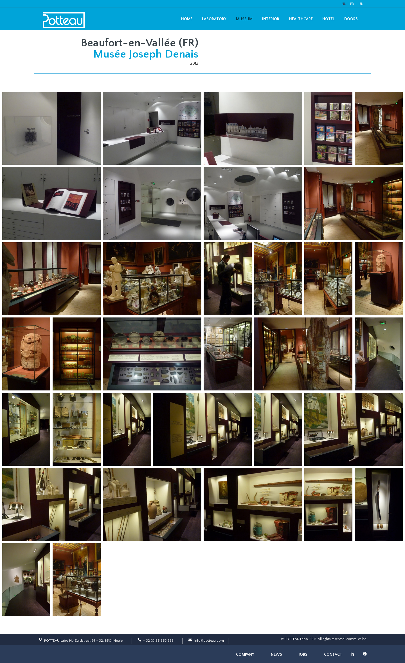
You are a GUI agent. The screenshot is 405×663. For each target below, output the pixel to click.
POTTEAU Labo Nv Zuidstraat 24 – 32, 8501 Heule (83, 641)
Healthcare (301, 19)
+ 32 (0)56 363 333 (158, 641)
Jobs (303, 654)
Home (186, 19)
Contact (333, 654)
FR (352, 4)
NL (344, 4)
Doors (351, 19)
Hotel (328, 19)
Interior (270, 19)
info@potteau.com (209, 641)
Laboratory (214, 19)
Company (245, 654)
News (276, 654)
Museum (244, 19)
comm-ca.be (356, 639)
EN (361, 4)
